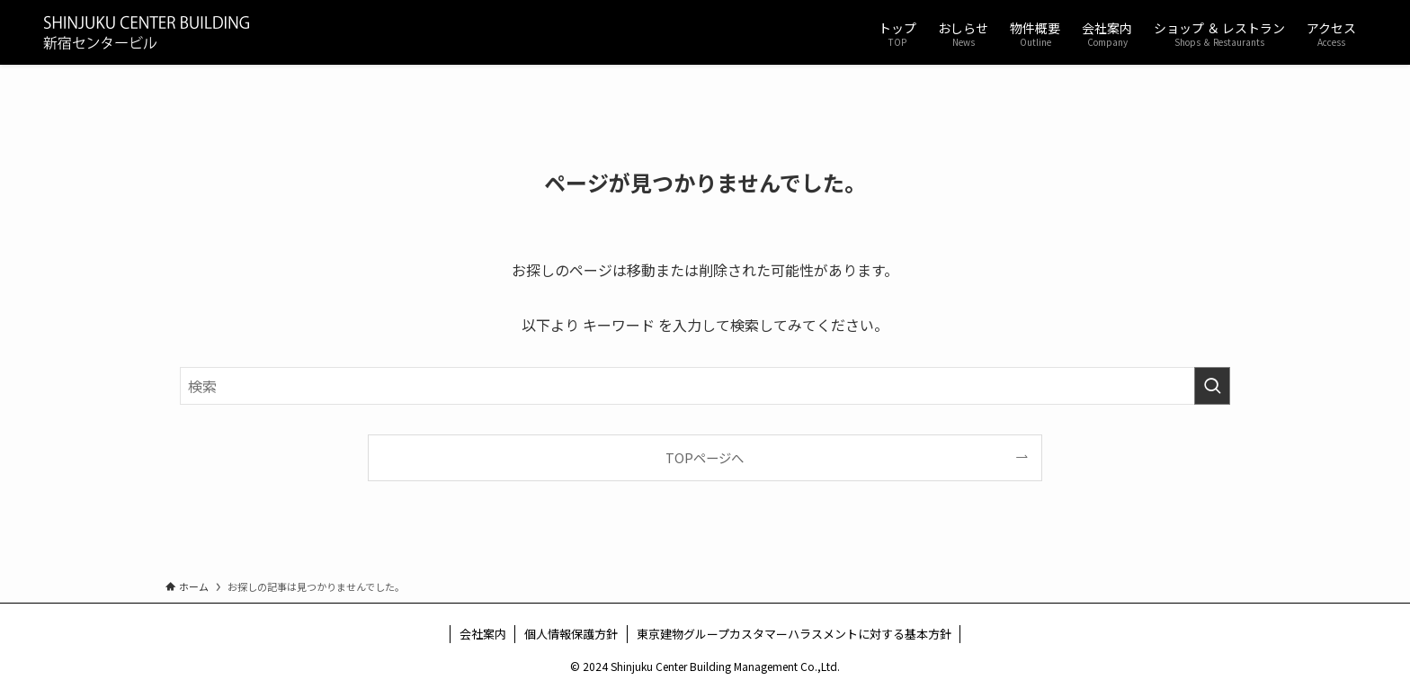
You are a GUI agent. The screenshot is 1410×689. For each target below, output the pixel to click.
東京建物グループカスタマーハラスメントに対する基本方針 (794, 633)
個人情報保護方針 (571, 633)
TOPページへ (704, 457)
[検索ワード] (705, 386)
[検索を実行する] (1212, 386)
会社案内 (483, 633)
